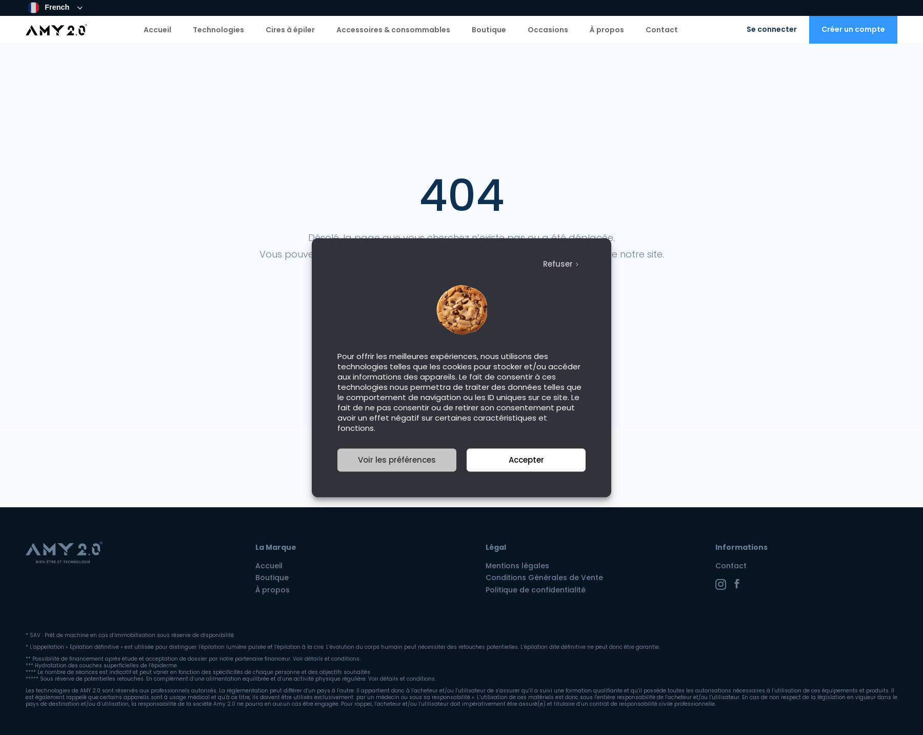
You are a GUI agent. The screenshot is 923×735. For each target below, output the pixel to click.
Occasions (548, 30)
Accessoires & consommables (393, 30)
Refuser (558, 264)
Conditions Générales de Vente (544, 577)
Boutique (489, 30)
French (49, 7)
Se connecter (772, 29)
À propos (607, 30)
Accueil (157, 30)
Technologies (218, 30)
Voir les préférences (397, 459)
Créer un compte (853, 29)
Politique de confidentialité (536, 590)
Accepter (526, 459)
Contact (662, 30)
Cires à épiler (290, 30)
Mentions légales (517, 566)
